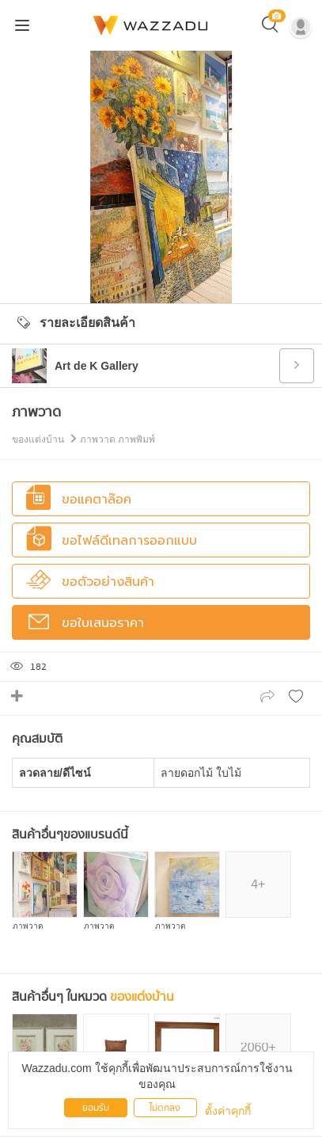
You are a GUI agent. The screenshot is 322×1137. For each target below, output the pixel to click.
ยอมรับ (95, 1108)
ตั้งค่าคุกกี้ (228, 1111)
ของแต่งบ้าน (142, 997)
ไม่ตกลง (165, 1108)
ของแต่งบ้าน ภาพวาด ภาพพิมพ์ (83, 439)
